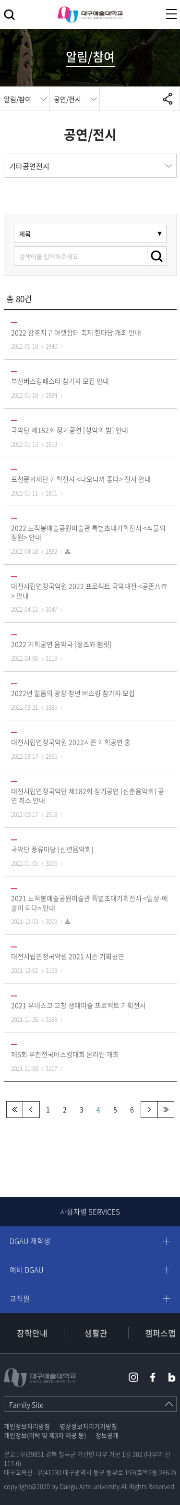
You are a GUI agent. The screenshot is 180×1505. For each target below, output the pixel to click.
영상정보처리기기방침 (88, 1426)
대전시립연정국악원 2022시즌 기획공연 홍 (71, 742)
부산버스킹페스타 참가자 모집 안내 (60, 381)
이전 (31, 1109)
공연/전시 (67, 99)
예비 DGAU (27, 1269)
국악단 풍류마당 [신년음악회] (52, 849)
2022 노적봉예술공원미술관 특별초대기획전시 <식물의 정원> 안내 (88, 532)
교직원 (20, 1298)
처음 (14, 1109)
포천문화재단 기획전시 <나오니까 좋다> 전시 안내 (81, 479)
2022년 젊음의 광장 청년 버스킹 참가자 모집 (73, 693)
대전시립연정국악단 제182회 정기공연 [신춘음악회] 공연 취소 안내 (87, 795)
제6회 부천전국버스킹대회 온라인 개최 (65, 1054)
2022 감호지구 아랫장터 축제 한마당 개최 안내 (76, 332)
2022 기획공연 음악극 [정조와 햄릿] (61, 644)
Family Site (26, 1404)
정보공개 (107, 1435)
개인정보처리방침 (27, 1426)
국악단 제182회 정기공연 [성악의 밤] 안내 (69, 430)
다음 (149, 1109)
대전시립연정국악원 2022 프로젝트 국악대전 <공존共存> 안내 (89, 590)
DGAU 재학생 (30, 1241)
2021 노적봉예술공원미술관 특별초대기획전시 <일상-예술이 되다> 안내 (89, 902)
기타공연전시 (29, 166)
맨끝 (165, 1109)
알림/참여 (17, 99)
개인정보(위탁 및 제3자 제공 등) (45, 1435)
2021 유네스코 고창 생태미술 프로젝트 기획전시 (78, 1005)
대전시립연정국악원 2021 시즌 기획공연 (67, 956)
